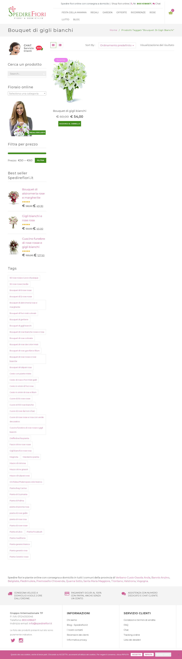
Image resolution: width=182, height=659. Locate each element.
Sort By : (90, 45)
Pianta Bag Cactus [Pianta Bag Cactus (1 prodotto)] (18, 488)
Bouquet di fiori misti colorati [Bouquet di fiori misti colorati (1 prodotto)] (23, 313)
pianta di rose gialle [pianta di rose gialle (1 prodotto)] (19, 513)
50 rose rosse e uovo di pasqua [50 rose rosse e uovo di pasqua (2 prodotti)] (24, 278)
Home (113, 30)
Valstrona (130, 581)
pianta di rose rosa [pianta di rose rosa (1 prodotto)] (18, 519)
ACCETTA (136, 654)
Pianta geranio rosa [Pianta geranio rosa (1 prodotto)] (18, 550)
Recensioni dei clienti (78, 635)
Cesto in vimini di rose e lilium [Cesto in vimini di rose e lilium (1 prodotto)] (23, 392)
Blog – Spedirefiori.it (77, 625)
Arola (147, 577)
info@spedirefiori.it (40, 623)
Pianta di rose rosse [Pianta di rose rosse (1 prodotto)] (19, 525)
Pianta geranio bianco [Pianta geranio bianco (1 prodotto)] (20, 544)
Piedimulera (27, 581)
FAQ (126, 625)
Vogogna (142, 581)
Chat (158, 3)
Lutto (65, 19)
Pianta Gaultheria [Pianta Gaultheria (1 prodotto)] (17, 538)
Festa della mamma (74, 12)
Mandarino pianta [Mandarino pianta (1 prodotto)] (31, 457)
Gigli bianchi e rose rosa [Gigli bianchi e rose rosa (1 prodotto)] (20, 451)
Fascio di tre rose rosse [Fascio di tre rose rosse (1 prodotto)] (20, 444)
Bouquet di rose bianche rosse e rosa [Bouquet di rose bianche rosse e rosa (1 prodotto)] (27, 332)
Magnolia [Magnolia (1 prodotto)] (14, 457)
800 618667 (144, 3)
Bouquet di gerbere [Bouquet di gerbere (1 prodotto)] (19, 319)
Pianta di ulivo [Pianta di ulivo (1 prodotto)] (16, 532)
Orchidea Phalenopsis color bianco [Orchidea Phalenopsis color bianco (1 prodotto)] (26, 482)
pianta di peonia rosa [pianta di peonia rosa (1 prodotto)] (19, 507)
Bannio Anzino (160, 577)
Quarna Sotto (74, 581)
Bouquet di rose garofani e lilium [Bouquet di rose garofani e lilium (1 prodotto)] (25, 350)
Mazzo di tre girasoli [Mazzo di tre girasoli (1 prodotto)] (19, 469)
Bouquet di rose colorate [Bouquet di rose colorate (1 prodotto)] (21, 338)
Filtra (40, 160)
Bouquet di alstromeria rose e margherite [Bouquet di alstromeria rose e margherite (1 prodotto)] (23, 305)
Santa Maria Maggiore (96, 581)
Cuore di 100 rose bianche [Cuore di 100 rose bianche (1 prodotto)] (22, 405)
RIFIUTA (148, 654)
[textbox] (27, 94)
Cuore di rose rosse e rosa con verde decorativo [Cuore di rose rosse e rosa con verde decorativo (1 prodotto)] (27, 419)
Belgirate (13, 581)
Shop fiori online (120, 3)
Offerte (121, 12)
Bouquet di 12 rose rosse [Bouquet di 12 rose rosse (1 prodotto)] (21, 296)
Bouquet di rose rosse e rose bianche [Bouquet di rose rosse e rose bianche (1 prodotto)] (23, 359)
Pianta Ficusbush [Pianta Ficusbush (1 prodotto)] (34, 532)
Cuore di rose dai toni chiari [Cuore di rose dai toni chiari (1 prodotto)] (22, 411)
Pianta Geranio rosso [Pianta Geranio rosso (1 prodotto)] (19, 557)
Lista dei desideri (132, 640)
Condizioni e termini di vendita (139, 620)
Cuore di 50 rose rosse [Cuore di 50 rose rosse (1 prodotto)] (20, 398)
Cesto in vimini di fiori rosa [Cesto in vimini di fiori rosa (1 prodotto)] (21, 386)
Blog (76, 19)
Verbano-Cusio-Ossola (129, 577)
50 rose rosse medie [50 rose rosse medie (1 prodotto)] (19, 284)
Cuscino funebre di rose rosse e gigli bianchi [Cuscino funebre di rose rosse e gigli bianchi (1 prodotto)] (26, 430)
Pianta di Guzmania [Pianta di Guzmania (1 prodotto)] (18, 494)
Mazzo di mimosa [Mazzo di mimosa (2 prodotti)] (18, 463)
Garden (107, 12)
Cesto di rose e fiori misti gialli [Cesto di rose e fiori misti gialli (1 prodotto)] (23, 380)
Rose (153, 12)
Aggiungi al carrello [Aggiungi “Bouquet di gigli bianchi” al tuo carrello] (69, 124)
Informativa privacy (77, 640)
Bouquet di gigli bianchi (69, 111)
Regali (95, 12)
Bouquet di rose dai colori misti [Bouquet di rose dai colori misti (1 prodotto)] (24, 344)
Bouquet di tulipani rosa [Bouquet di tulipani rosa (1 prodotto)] (21, 367)
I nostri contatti (75, 630)
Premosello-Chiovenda (50, 581)
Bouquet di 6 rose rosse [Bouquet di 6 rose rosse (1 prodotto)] (21, 290)
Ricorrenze (138, 12)
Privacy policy (163, 654)
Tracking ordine (132, 635)
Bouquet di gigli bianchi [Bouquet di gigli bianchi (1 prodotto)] (20, 326)
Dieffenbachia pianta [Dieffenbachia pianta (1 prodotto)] (19, 438)
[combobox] (27, 93)
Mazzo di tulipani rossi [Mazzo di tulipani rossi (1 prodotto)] (20, 475)
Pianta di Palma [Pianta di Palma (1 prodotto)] (17, 500)
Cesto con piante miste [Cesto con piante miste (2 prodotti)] (20, 373)
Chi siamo (72, 620)
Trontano (117, 581)
